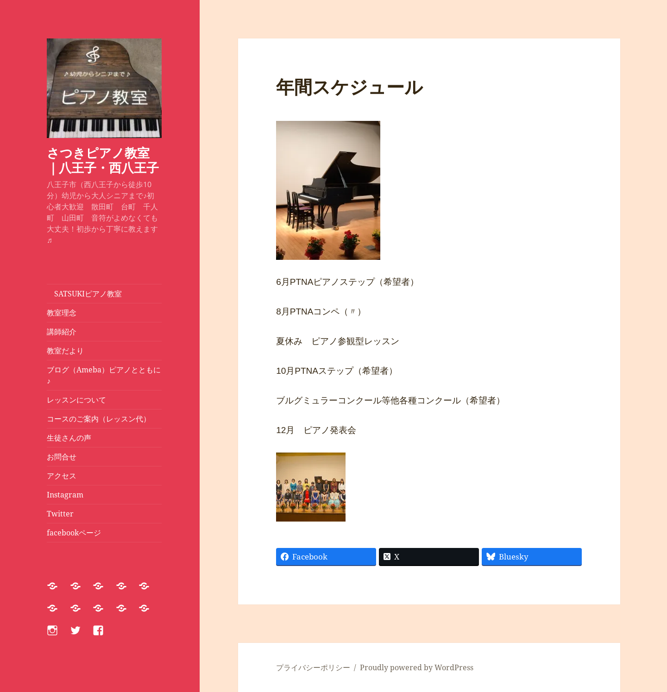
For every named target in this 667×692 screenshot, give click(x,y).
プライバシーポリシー (313, 667)
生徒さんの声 (69, 438)
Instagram (65, 495)
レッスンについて (80, 400)
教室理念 (61, 313)
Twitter (60, 514)
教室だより (65, 351)
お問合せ (61, 457)
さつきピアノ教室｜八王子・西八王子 (103, 160)
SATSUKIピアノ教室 (84, 294)
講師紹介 (61, 332)
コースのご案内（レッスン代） (99, 419)
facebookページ (74, 533)
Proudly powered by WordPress (416, 667)
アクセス (61, 476)
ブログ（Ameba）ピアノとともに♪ (104, 375)
